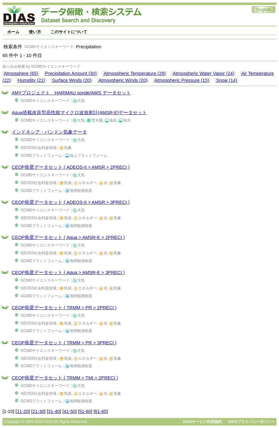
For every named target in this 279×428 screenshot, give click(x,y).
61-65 (101, 411)
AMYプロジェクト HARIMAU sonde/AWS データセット (71, 92)
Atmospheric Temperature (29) (135, 73)
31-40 (54, 411)
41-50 (70, 411)
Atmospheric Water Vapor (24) (203, 73)
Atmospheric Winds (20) (122, 80)
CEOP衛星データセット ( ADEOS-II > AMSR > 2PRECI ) (71, 167)
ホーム (13, 31)
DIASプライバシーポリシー (251, 422)
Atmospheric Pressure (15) (181, 80)
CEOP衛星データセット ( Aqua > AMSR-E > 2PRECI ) (68, 237)
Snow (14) (226, 80)
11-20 (23, 411)
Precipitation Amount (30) (71, 73)
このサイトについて (69, 31)
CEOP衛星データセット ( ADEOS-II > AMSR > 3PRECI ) (71, 202)
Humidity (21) (31, 80)
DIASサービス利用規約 (202, 422)
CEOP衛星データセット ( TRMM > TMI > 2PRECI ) (65, 377)
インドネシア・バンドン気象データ (49, 132)
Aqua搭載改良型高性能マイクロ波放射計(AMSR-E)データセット (79, 112)
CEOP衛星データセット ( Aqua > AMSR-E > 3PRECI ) (68, 272)
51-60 (85, 411)
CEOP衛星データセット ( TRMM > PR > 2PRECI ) (64, 307)
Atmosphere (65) (21, 73)
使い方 (35, 31)
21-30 (38, 411)
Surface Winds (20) (71, 80)
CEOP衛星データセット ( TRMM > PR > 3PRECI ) (64, 342)
